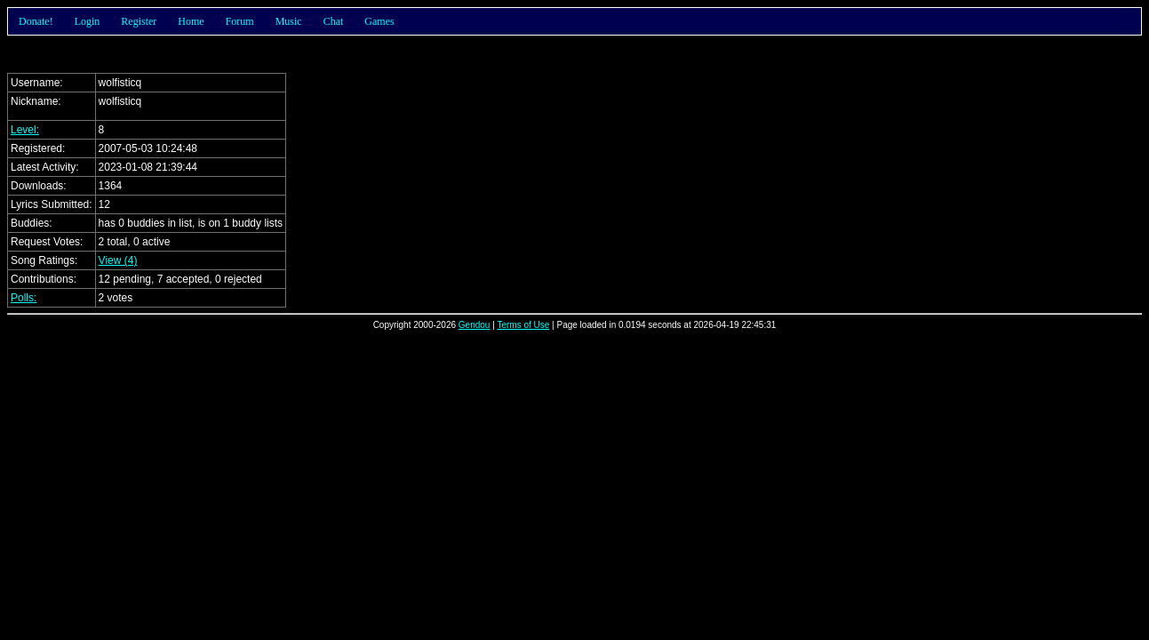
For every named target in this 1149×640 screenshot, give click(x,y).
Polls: (23, 298)
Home (190, 21)
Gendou (475, 325)
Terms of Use (523, 325)
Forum (240, 21)
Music (288, 21)
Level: (25, 130)
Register (138, 21)
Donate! (36, 21)
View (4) (118, 260)
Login (87, 21)
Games (379, 21)
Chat (333, 21)
